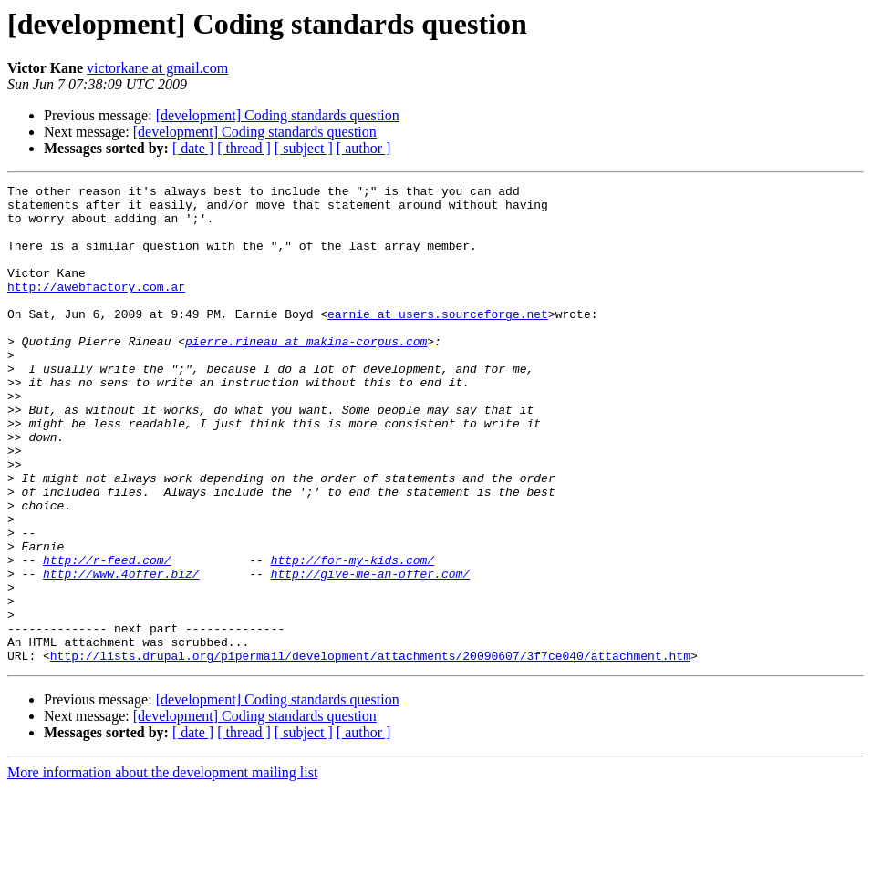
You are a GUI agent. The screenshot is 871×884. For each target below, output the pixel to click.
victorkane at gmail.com (157, 68)
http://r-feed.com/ (107, 636)
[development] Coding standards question (277, 115)
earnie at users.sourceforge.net (437, 341)
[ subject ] (304, 148)
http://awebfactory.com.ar (96, 308)
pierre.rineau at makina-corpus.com (306, 373)
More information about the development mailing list (162, 868)
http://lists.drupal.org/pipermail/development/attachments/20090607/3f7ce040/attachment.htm (370, 751)
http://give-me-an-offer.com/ (370, 652)
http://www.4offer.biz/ (121, 652)
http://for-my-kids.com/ (352, 636)
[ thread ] (244, 148)
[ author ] (364, 148)
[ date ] (192, 148)
